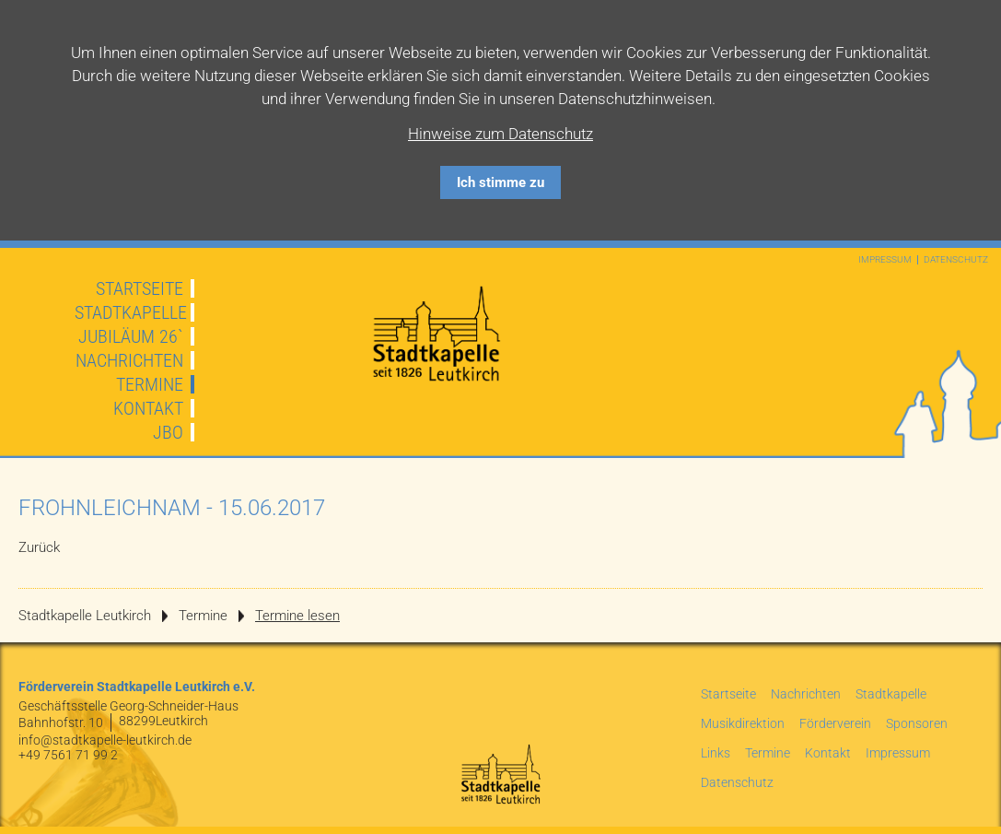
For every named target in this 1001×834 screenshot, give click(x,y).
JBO (168, 432)
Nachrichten (129, 360)
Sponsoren (917, 723)
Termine (149, 384)
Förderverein (835, 723)
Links (715, 753)
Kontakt (148, 408)
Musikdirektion (743, 723)
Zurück (39, 547)
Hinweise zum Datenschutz (500, 133)
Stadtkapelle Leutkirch (84, 615)
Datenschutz (956, 259)
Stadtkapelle (131, 312)
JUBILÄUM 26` (130, 336)
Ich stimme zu (500, 182)
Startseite (139, 288)
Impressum (885, 259)
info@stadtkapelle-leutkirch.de (105, 740)
